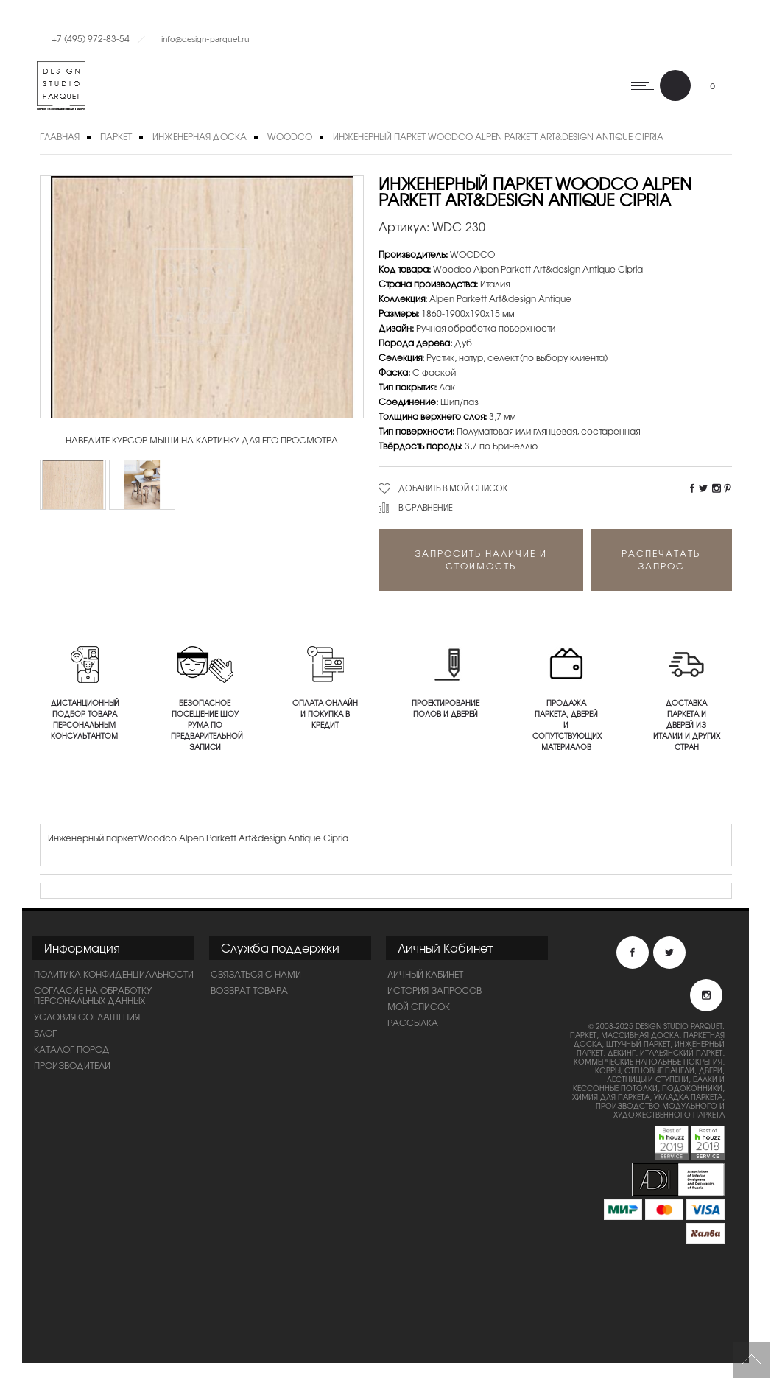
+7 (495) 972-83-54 (91, 38)
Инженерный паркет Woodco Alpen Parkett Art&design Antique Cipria (498, 136)
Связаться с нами (256, 974)
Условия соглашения (87, 1016)
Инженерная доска (199, 136)
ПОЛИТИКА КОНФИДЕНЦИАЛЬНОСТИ (114, 974)
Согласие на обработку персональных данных (93, 995)
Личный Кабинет (425, 974)
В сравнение (425, 507)
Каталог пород (72, 1049)
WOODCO (289, 136)
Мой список (418, 1006)
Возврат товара (249, 990)
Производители (72, 1065)
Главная (60, 136)
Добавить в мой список (453, 488)
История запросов (434, 990)
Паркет (116, 136)
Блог (45, 1032)
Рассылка (412, 1022)
